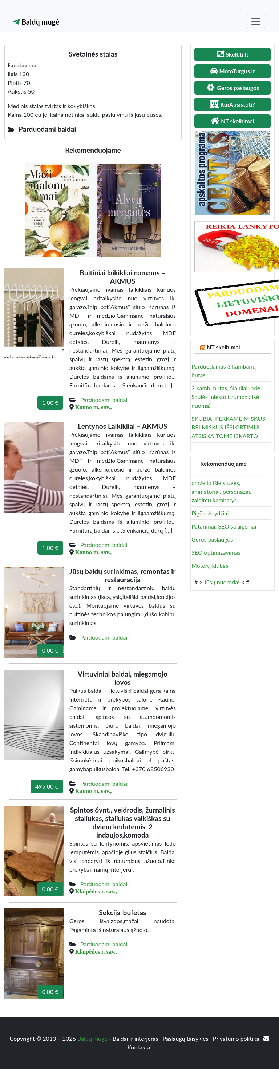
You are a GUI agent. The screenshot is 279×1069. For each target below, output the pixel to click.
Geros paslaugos (212, 539)
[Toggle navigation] (256, 22)
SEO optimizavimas (215, 552)
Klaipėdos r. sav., (96, 891)
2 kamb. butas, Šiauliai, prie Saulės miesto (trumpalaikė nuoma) (225, 397)
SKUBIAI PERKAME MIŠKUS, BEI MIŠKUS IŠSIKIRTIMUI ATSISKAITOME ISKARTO (228, 427)
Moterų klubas (209, 565)
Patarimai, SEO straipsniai (223, 526)
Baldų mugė (36, 21)
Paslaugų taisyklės (186, 1038)
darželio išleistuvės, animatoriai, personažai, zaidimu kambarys (221, 491)
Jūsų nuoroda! (221, 582)
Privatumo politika (237, 1038)
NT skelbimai (223, 347)
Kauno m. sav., (93, 407)
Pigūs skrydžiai (210, 513)
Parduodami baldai (103, 399)
